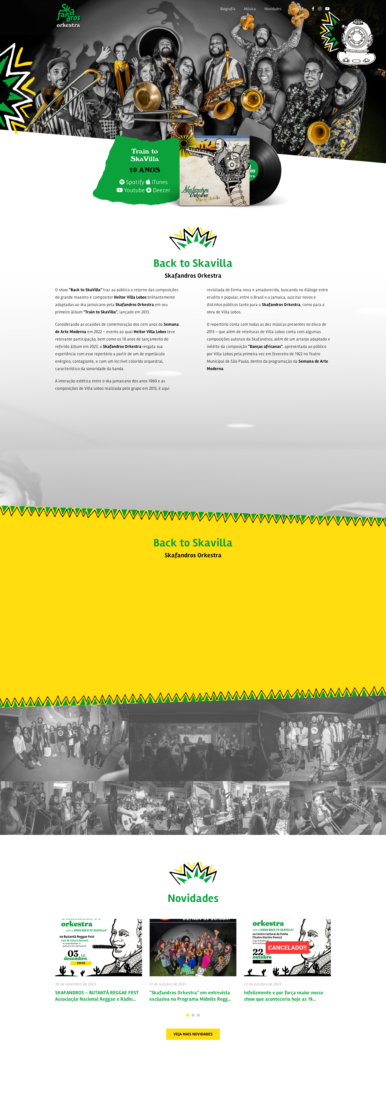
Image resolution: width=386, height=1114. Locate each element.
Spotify (131, 182)
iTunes (157, 182)
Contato (296, 9)
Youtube (131, 190)
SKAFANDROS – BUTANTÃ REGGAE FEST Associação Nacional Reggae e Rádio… (97, 996)
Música (250, 9)
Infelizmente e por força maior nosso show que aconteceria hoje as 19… (283, 996)
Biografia (227, 9)
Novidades (272, 9)
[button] (193, 1034)
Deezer (158, 190)
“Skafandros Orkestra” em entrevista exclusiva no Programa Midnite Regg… (190, 996)
